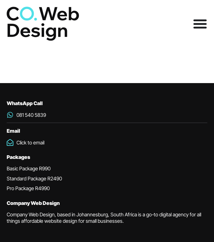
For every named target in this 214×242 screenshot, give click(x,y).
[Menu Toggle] (200, 23)
